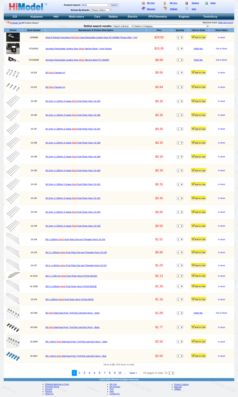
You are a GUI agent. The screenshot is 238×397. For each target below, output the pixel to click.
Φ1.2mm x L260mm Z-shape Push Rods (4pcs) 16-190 (72, 170)
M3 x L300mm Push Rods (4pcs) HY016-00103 (69, 299)
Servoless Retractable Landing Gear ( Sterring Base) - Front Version (78, 48)
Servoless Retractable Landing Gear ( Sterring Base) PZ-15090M (77, 60)
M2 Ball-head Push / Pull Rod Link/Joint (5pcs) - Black (72, 327)
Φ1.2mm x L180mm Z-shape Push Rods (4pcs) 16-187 (72, 129)
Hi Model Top (16, 23)
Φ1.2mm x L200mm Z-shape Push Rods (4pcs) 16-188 (72, 143)
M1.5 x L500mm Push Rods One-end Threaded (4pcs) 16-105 (76, 252)
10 (119, 372)
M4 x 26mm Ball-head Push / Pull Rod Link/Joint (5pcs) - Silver (76, 342)
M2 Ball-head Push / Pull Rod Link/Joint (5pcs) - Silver (72, 313)
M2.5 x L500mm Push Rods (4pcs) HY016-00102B (71, 286)
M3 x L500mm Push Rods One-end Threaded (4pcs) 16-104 (75, 239)
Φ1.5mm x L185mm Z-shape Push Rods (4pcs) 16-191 (72, 184)
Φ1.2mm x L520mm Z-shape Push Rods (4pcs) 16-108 (72, 226)
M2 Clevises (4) (55, 87)
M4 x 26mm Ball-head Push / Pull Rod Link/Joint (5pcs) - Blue (75, 356)
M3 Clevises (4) (55, 72)
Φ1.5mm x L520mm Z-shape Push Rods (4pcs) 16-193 (72, 212)
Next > (133, 372)
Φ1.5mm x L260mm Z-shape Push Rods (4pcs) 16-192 (72, 198)
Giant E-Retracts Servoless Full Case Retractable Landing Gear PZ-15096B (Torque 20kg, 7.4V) (91, 37)
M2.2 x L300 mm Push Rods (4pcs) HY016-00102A (71, 276)
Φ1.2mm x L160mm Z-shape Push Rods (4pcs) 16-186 (72, 115)
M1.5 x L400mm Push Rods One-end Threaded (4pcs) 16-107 (76, 265)
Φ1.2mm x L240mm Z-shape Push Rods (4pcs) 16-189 (72, 156)
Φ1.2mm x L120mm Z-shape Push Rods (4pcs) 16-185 (72, 101)
